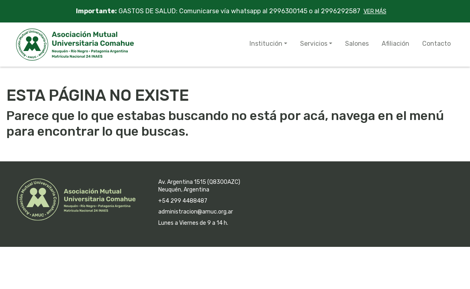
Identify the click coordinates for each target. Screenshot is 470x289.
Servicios (313, 43)
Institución (265, 43)
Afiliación (395, 43)
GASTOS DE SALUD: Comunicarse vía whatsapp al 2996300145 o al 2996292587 (235, 11)
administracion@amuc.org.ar (195, 211)
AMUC (75, 44)
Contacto (436, 43)
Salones (357, 43)
